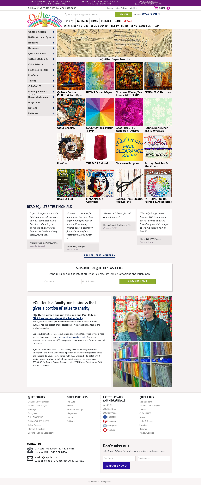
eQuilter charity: (148, 1)
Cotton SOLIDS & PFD (41, 59)
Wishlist (133, 8)
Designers (41, 48)
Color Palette (41, 64)
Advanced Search (151, 14)
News (142, 417)
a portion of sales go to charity (71, 337)
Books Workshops (41, 97)
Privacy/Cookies (146, 432)
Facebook (109, 417)
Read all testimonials (99, 255)
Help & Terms (146, 421)
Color (117, 21)
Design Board (145, 401)
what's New (71, 25)
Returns (143, 428)
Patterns (41, 113)
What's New (108, 405)
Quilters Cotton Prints (41, 32)
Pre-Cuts (41, 75)
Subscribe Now (137, 281)
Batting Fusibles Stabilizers (41, 92)
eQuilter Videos (110, 412)
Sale (129, 21)
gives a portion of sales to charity (61, 308)
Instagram (110, 425)
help (156, 25)
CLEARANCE (41, 86)
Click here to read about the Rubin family (58, 318)
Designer (106, 21)
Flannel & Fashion (41, 70)
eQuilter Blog (109, 409)
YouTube (109, 430)
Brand (94, 21)
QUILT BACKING (41, 53)
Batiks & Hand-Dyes (41, 37)
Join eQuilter (121, 8)
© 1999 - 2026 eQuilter (99, 481)
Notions (41, 108)
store (84, 25)
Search (123, 14)
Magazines (41, 102)
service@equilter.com (46, 457)
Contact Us (34, 444)
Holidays (41, 42)
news (134, 25)
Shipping (143, 425)
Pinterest (109, 421)
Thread (41, 81)
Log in (110, 8)
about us (145, 25)
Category (82, 21)
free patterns (119, 25)
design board (99, 25)
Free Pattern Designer (149, 405)
